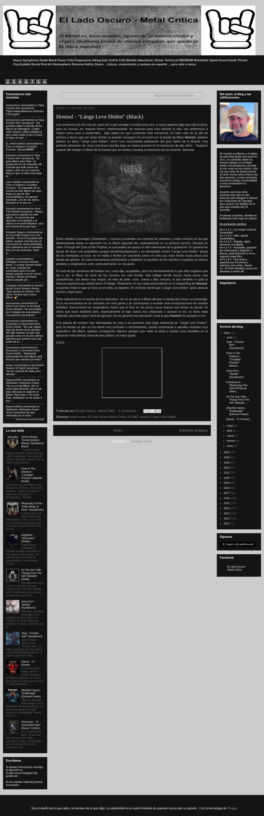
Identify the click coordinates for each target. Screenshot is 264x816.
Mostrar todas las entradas (174, 95)
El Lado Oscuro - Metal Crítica (237, 568)
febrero (231, 440)
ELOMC (133, 416)
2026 (227, 332)
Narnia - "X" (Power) (28, 663)
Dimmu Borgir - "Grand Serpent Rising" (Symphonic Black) (32, 441)
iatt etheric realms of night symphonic (25, 367)
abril (229, 430)
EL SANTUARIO (15, 143)
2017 (227, 492)
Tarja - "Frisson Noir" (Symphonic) (31, 635)
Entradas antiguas (193, 430)
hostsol (144, 416)
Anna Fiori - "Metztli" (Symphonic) (28, 604)
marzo (231, 435)
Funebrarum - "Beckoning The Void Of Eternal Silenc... (236, 387)
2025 (227, 452)
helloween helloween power (22, 382)
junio (230, 337)
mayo (230, 425)
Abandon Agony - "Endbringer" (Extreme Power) (31, 693)
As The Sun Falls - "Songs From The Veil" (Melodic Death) (32, 574)
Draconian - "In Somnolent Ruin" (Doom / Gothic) (31, 725)
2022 (227, 467)
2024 (227, 457)
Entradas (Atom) (141, 441)
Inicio (117, 430)
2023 (227, 462)
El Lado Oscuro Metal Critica (107, 416)
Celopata (11, 285)
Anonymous (13, 105)
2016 (227, 498)
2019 (227, 482)
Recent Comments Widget (33, 419)
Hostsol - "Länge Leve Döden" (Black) (99, 116)
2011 (227, 523)
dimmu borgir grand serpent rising (24, 287)
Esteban (10, 258)
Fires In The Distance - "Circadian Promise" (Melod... (233, 359)
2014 (227, 508)
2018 (227, 487)
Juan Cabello (13, 181)
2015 (227, 503)
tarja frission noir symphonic (25, 107)
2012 (227, 518)
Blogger (232, 808)
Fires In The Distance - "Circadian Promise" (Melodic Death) (31, 474)
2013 (227, 513)
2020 (227, 477)
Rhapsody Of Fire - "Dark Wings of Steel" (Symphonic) (32, 506)
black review (78, 416)
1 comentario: (128, 410)
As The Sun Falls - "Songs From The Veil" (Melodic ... (237, 399)
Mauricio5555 (14, 379)
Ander (9, 365)
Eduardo (11, 155)
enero (230, 445)
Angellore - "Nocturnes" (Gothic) (28, 538)
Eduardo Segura (15, 232)
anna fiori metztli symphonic (23, 210)
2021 (227, 472)
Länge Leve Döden (163, 416)
